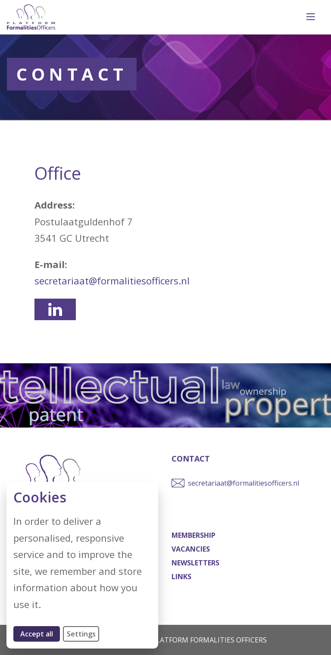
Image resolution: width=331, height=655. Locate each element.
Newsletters (195, 562)
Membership (193, 535)
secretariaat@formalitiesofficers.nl (112, 280)
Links (181, 576)
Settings (81, 634)
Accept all (40, 634)
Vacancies (191, 549)
